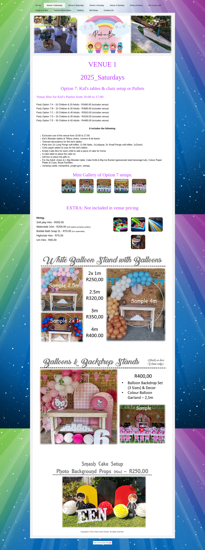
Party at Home (136, 5)
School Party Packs (62, 10)
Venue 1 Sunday (97, 5)
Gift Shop (93, 10)
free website (102, 542)
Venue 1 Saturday (54, 5)
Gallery (80, 10)
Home (38, 5)
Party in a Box (42, 10)
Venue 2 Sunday (117, 5)
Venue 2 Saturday (76, 5)
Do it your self (155, 5)
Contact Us (109, 10)
